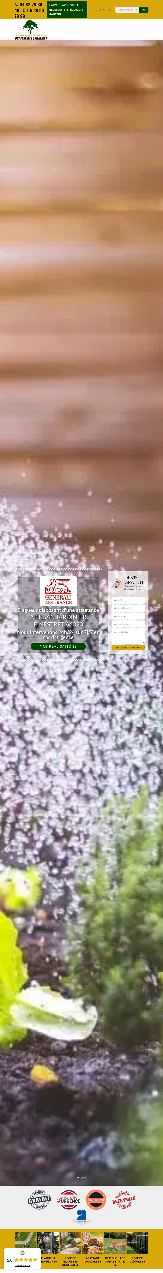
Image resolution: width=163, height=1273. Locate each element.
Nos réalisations (58, 646)
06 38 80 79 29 (29, 13)
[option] (26, 1247)
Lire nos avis (22, 1265)
